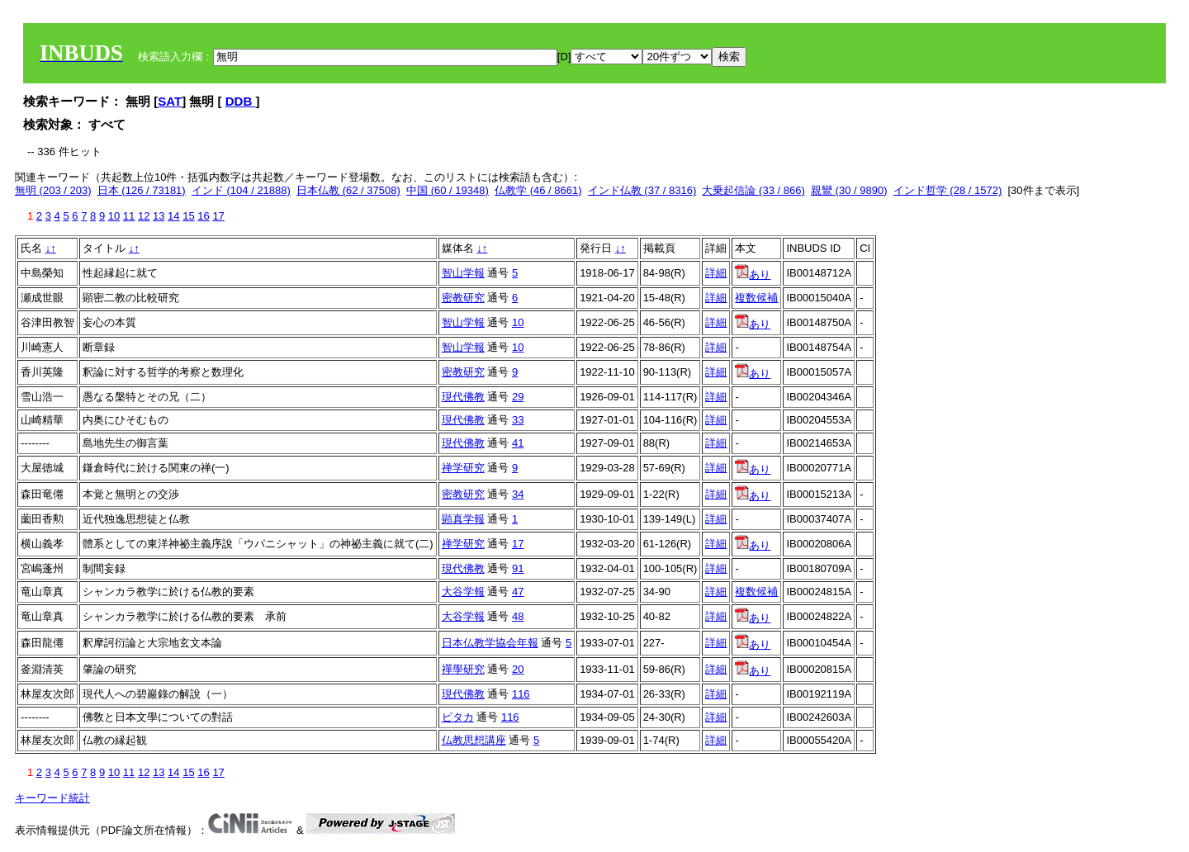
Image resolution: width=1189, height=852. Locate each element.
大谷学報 (463, 591)
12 (143, 216)
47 (517, 591)
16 (203, 216)
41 (517, 443)
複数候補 (756, 297)
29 (517, 396)
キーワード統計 (52, 798)
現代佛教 (463, 396)
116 (521, 694)
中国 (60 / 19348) (447, 190)
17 (218, 216)
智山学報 (463, 273)
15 (188, 216)
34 (517, 494)
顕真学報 (463, 519)
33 (517, 420)
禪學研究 (463, 669)
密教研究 (463, 297)
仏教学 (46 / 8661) (538, 190)
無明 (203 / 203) (53, 190)
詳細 (716, 273)
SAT (170, 101)
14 (173, 216)
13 (158, 216)
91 (517, 568)
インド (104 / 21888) (241, 190)
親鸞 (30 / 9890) (849, 190)
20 (517, 669)
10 (114, 216)
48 (517, 616)
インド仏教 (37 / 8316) (642, 190)
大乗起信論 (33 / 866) (753, 190)
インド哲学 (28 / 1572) (947, 190)
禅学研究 (463, 468)
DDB (240, 101)
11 (129, 216)
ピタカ (458, 717)
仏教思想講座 (474, 740)
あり (752, 274)
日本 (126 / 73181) (141, 190)
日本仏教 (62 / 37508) (348, 190)
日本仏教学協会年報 (490, 643)
